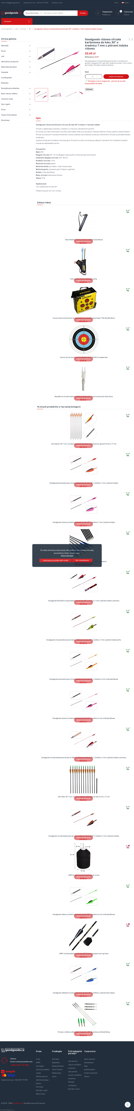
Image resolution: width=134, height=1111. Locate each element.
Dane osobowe (89, 1059)
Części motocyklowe (9, 115)
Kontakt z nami (57, 3)
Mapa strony (40, 1094)
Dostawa (55, 1059)
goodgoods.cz (18, 1103)
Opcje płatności (58, 1066)
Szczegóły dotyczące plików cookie (42, 1069)
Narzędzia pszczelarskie (10, 88)
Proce (3, 110)
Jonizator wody (7, 99)
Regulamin (56, 1063)
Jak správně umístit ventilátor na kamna (75, 1075)
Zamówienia (88, 1063)
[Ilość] (93, 76)
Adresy (86, 1077)
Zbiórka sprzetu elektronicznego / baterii (42, 1080)
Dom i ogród (5, 104)
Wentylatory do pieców (9, 62)
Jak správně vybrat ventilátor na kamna (74, 1064)
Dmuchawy (5, 120)
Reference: (89, 57)
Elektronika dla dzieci (9, 67)
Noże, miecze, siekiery (9, 94)
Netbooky (4, 83)
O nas (38, 1059)
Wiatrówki (4, 46)
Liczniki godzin (6, 78)
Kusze (3, 51)
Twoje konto (90, 1051)
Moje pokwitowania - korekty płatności (90, 1069)
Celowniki (4, 72)
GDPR (38, 1063)
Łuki (2, 56)
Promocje (39, 1087)
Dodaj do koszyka (116, 76)
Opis (38, 118)
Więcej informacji (67, 556)
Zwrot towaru (57, 1070)
